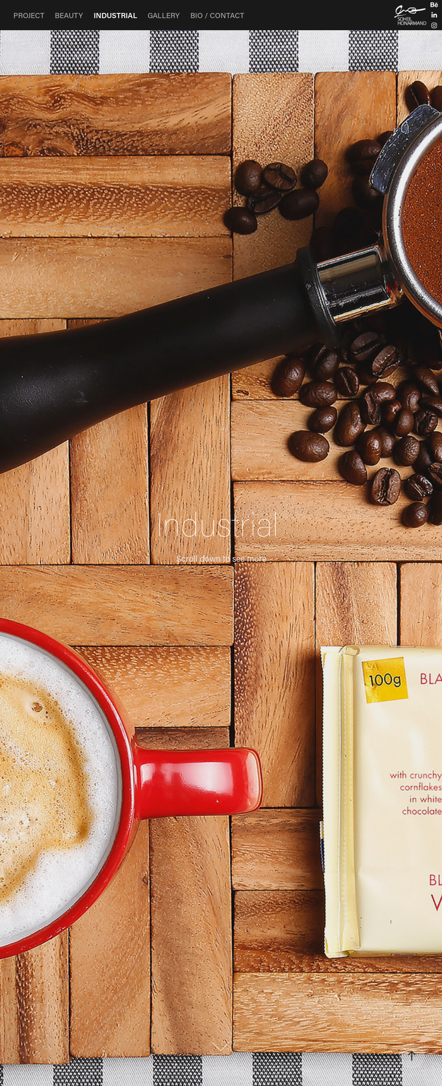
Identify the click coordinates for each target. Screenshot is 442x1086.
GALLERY (164, 15)
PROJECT (28, 15)
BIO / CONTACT (217, 15)
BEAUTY (69, 15)
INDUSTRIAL (115, 15)
